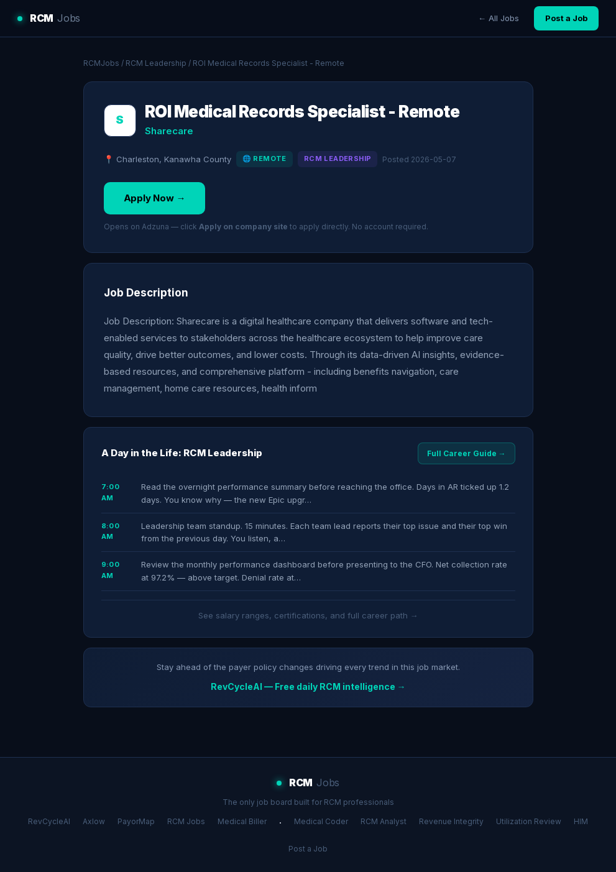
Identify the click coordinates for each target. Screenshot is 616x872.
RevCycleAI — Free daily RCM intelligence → (308, 686)
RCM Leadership (156, 63)
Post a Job (566, 18)
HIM (581, 821)
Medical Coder (321, 821)
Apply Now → (155, 198)
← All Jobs (498, 18)
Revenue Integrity (451, 821)
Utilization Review (528, 821)
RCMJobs (101, 63)
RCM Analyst (384, 821)
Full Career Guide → (466, 453)
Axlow (94, 821)
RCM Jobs (186, 821)
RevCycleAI (49, 821)
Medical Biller (242, 821)
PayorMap (136, 821)
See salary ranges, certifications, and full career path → (308, 615)
